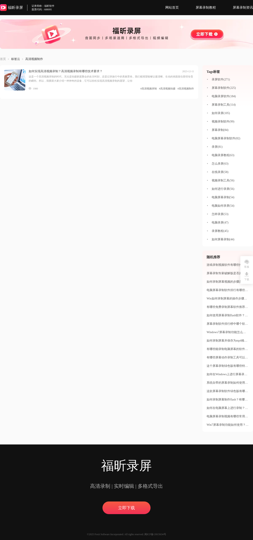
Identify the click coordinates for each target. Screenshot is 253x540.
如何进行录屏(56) (223, 188)
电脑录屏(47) (220, 222)
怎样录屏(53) (220, 214)
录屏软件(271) (221, 79)
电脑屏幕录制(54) (223, 197)
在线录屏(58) (220, 172)
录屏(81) (217, 146)
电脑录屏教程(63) (223, 155)
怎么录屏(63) (220, 163)
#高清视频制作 (186, 88)
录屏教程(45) (220, 231)
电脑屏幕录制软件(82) (226, 138)
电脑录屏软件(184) (224, 96)
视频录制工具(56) (223, 180)
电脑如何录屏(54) (223, 205)
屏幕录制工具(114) (224, 104)
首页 (3, 59)
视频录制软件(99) (223, 121)
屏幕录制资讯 (243, 7)
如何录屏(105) (221, 113)
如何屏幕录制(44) (223, 239)
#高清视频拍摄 (167, 88)
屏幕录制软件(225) (224, 87)
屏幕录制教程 (206, 7)
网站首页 (172, 7)
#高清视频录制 (148, 88)
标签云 (15, 59)
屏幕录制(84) (220, 130)
